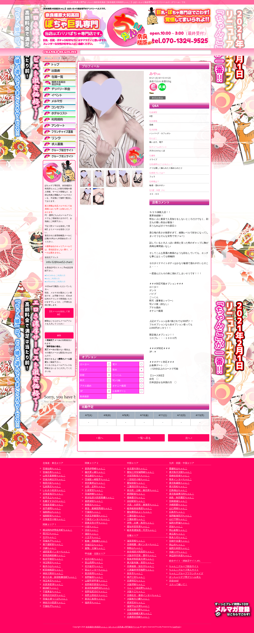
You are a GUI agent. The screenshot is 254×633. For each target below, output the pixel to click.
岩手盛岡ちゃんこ (52, 508)
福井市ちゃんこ (93, 602)
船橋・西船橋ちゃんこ (96, 540)
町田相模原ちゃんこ (53, 569)
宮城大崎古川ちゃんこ (54, 479)
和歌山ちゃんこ (135, 548)
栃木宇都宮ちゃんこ (53, 558)
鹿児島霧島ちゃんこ (179, 482)
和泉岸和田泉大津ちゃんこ (140, 558)
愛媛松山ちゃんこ (178, 468)
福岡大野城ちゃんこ (179, 522)
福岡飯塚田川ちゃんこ (180, 515)
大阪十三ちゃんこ (136, 591)
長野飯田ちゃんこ (94, 577)
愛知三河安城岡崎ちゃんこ (140, 472)
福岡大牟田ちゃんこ (179, 548)
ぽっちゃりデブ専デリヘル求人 (185, 577)
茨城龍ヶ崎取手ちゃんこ (97, 479)
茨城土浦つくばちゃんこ (55, 598)
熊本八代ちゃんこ (178, 537)
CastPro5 (176, 627)
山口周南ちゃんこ (178, 508)
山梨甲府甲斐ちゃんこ (96, 580)
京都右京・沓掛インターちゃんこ (144, 595)
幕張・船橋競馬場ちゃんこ (98, 508)
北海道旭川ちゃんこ (53, 493)
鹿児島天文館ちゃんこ (180, 472)
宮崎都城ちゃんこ (178, 501)
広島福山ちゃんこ (178, 490)
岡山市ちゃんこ (177, 544)
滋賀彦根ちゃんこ (136, 540)
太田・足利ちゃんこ (95, 486)
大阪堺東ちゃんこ (136, 584)
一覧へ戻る (144, 438)
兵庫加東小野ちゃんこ (138, 609)
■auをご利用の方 (52, 278)
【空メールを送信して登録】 (59, 313)
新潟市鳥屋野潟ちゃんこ (97, 587)
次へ (188, 438)
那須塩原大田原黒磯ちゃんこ (99, 497)
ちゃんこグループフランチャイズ (186, 573)
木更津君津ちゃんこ (53, 584)
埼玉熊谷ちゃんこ (52, 562)
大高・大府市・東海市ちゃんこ (143, 504)
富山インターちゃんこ (96, 569)
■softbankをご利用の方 (55, 281)
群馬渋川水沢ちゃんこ (54, 595)
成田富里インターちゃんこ (56, 551)
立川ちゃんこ (49, 537)
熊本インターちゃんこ (180, 479)
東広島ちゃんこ (177, 533)
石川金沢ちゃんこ (94, 566)
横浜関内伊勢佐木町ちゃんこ (57, 529)
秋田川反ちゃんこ (52, 482)
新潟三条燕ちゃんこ (95, 598)
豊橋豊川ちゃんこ (136, 497)
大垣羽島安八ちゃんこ (138, 475)
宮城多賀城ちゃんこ (53, 504)
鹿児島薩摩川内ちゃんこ (181, 493)
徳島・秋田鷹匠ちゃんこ (181, 497)
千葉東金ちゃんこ (52, 591)
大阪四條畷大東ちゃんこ (139, 613)
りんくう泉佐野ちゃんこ (139, 587)
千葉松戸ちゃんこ (52, 606)
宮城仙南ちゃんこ (52, 468)
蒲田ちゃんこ (91, 533)
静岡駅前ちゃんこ (136, 493)
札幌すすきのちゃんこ (54, 501)
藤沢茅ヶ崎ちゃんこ (95, 472)
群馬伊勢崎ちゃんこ (95, 468)
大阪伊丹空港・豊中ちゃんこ (141, 555)
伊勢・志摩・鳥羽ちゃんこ (140, 522)
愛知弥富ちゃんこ (136, 482)
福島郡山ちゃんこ (52, 511)
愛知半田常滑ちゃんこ (138, 526)
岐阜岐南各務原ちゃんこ (139, 508)
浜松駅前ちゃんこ (136, 501)
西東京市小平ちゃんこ (96, 522)
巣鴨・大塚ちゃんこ (95, 548)
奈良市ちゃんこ (135, 573)
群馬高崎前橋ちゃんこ (54, 555)
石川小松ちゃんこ (94, 558)
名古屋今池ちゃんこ (137, 468)
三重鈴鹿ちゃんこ (136, 519)
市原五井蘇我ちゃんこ (96, 515)
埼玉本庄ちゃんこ (52, 580)
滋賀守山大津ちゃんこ (138, 606)
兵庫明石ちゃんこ (136, 580)
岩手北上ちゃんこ (52, 497)
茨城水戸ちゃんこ (52, 540)
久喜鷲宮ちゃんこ (94, 490)
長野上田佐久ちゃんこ (96, 595)
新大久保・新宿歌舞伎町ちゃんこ (60, 577)
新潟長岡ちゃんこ (94, 573)
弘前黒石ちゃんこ (52, 486)
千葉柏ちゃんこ (93, 511)
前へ (99, 438)
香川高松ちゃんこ (178, 486)
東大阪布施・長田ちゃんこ (140, 562)
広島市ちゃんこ (177, 511)
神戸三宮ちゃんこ (136, 577)
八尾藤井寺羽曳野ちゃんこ (140, 569)
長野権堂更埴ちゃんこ (96, 584)
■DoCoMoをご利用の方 (55, 275)
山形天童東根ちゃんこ (54, 475)
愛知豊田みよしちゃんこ (139, 511)
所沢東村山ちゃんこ (95, 482)
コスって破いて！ (178, 584)
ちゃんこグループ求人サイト (184, 569)
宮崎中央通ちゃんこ (179, 540)
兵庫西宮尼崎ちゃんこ (138, 616)
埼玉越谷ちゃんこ (94, 475)
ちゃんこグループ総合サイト (184, 566)
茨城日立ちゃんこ (94, 544)
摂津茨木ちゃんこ (136, 602)
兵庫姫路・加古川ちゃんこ (140, 566)
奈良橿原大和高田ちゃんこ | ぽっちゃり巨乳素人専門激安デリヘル (112, 627)
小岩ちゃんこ (91, 526)
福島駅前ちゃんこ (52, 515)
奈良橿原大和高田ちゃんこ (140, 551)
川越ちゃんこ (49, 548)
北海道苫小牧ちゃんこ (54, 519)
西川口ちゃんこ (51, 533)
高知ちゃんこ (176, 526)
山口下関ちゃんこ (178, 519)
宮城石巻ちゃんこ (52, 472)
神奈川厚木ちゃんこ (53, 573)
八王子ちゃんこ (93, 537)
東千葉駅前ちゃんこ (53, 544)
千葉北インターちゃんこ (97, 519)
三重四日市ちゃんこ (137, 486)
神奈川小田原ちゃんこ (54, 602)
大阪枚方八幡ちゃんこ (138, 598)
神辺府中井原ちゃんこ (180, 555)
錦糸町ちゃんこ (51, 587)
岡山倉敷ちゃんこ (178, 530)
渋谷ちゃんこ (91, 530)
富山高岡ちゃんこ (94, 562)
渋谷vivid (174, 580)
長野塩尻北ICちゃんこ (96, 591)
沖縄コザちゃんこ (178, 551)
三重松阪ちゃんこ (136, 515)
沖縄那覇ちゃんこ (178, 504)
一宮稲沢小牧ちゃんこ (138, 479)
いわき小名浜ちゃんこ (54, 490)
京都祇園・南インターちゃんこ (143, 544)
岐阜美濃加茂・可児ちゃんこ (141, 530)
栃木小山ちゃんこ (52, 566)
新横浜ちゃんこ (93, 504)
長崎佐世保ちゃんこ (179, 475)
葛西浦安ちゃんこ (94, 501)
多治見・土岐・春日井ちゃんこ (143, 490)
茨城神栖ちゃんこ (94, 493)
